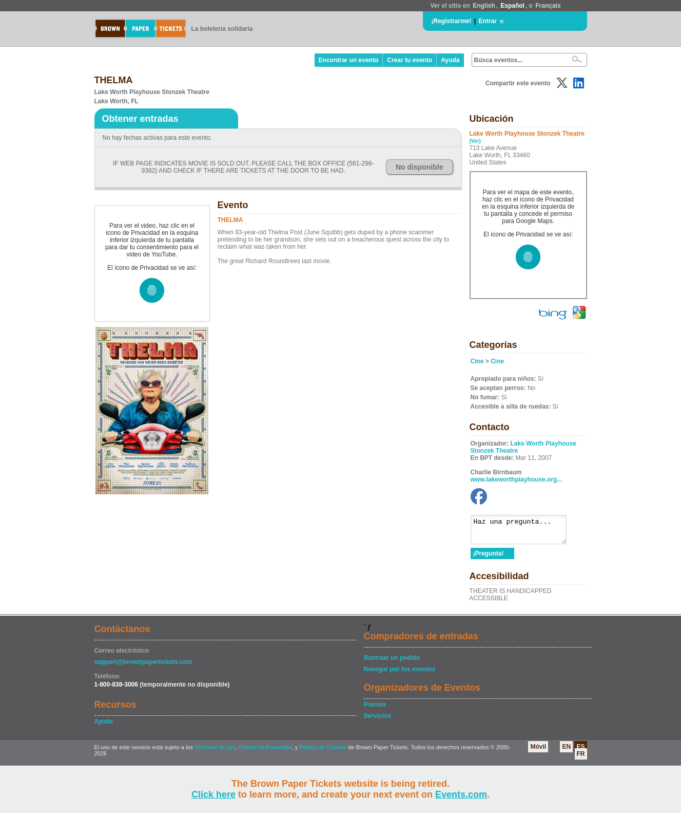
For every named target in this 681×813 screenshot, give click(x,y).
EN (566, 751)
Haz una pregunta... (524, 532)
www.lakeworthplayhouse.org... (516, 479)
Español (512, 5)
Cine (477, 361)
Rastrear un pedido (392, 662)
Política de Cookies (322, 752)
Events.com (461, 794)
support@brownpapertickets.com (143, 666)
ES (580, 751)
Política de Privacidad (265, 752)
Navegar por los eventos (399, 673)
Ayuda (450, 60)
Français (547, 5)
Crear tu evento (409, 60)
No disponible (419, 167)
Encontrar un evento (349, 60)
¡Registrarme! (452, 21)
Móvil (538, 751)
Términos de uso (215, 752)
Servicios (377, 720)
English (484, 5)
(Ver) (475, 141)
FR (581, 758)
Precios (375, 709)
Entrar (488, 21)
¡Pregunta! (488, 558)
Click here (213, 794)
